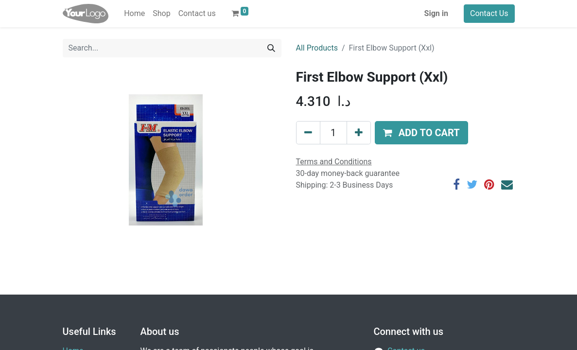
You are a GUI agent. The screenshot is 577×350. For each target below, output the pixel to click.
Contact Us (489, 13)
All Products (317, 47)
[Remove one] (308, 132)
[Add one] (359, 132)
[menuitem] (134, 13)
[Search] (271, 48)
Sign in (436, 13)
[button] (421, 132)
